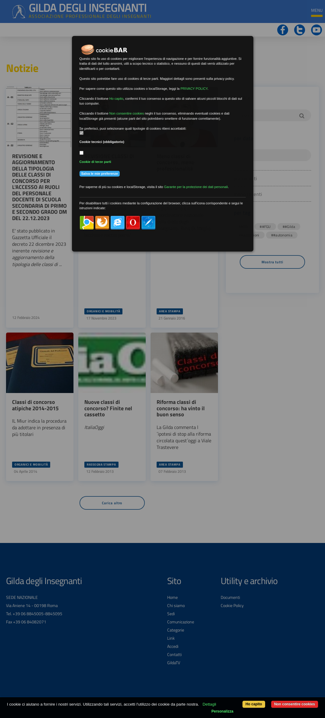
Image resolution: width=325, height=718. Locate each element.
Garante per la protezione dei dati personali (196, 187)
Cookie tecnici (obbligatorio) (102, 142)
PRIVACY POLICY (193, 88)
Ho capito (253, 704)
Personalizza (222, 711)
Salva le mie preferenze (99, 173)
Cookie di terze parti (95, 162)
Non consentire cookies (294, 704)
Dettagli (209, 704)
